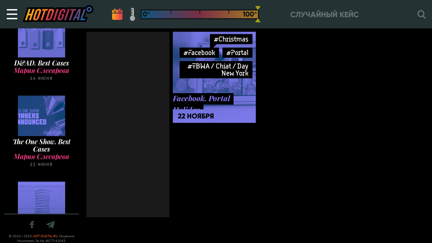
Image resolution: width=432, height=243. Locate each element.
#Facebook (199, 52)
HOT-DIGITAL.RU (45, 236)
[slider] (257, 14)
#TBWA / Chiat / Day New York (218, 69)
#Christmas (231, 39)
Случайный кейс (324, 15)
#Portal (237, 52)
